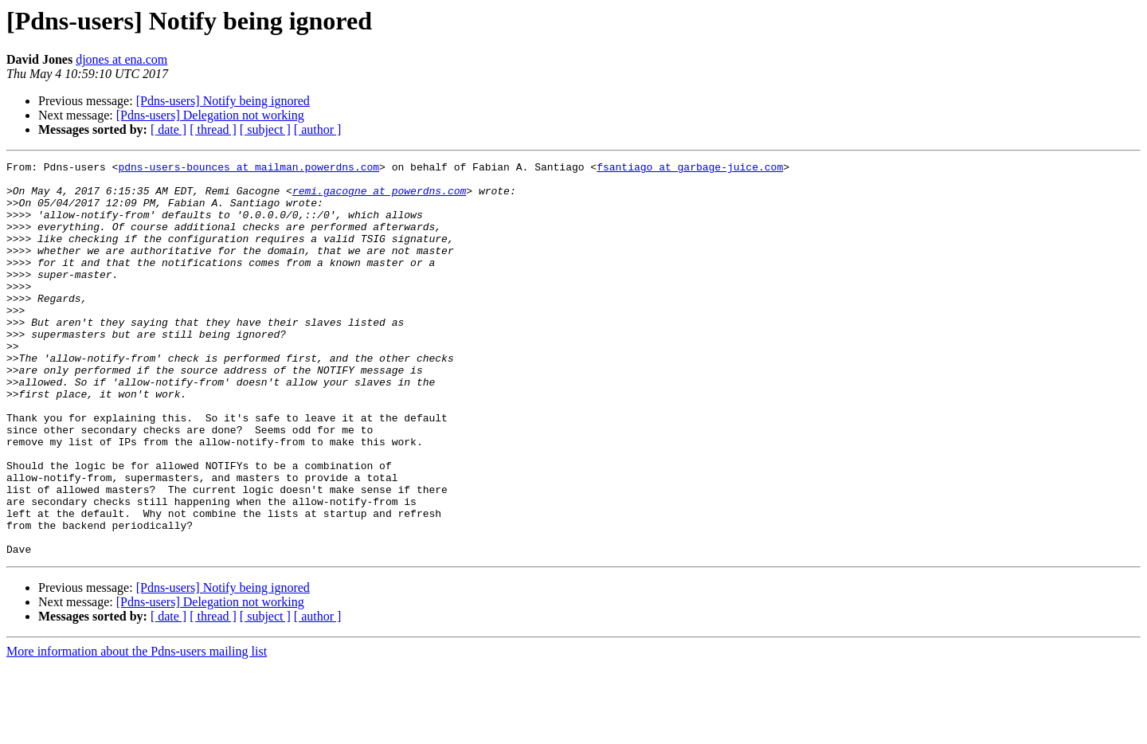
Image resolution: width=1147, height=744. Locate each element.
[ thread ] (213, 129)
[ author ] (318, 129)
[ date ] (168, 129)
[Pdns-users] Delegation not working (210, 115)
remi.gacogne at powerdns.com (379, 197)
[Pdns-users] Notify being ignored (223, 101)
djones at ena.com (121, 59)
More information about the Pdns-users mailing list (136, 730)
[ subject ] (265, 129)
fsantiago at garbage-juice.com (690, 169)
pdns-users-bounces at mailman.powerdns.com (248, 169)
